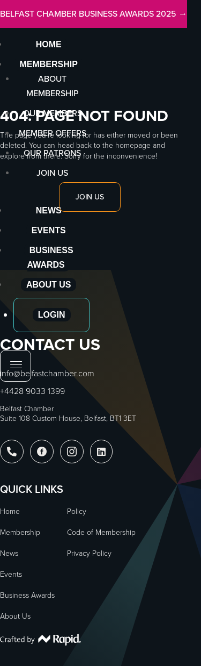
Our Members (52, 113)
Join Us (52, 173)
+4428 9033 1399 (32, 391)
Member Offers (52, 133)
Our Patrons (52, 153)
